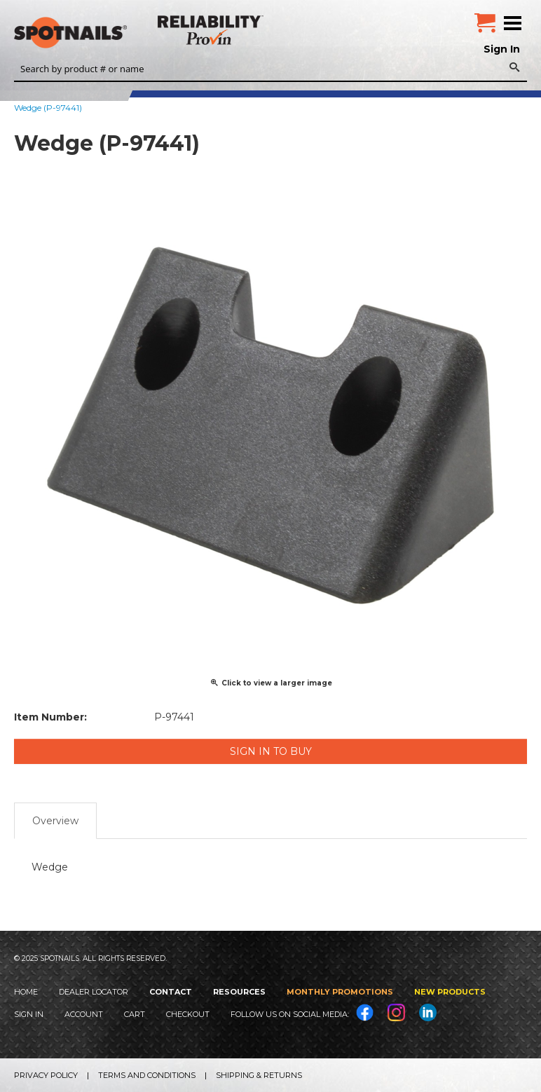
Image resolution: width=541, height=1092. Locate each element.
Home (26, 992)
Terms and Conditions (147, 1075)
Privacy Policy (46, 1075)
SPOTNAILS (105, 32)
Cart (134, 1014)
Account (83, 1014)
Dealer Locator (93, 992)
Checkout (188, 1014)
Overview (55, 820)
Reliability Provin (212, 30)
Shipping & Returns (259, 1075)
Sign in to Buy (271, 751)
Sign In (502, 49)
